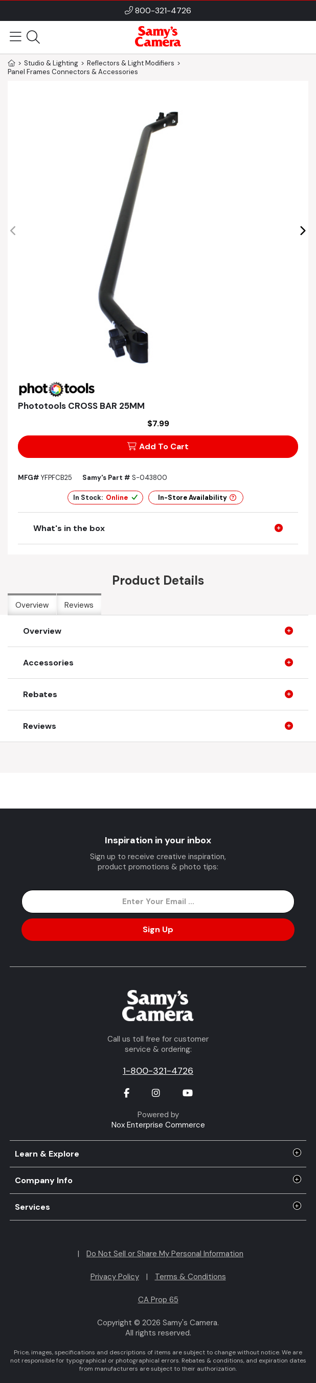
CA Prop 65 (158, 1300)
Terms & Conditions (190, 1277)
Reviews (79, 605)
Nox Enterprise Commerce (158, 1125)
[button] (302, 231)
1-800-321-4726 (158, 1071)
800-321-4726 (163, 10)
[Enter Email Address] (158, 901)
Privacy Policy (115, 1277)
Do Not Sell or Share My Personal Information (164, 1254)
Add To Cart (158, 446)
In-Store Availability (197, 497)
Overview (32, 605)
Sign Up (158, 929)
